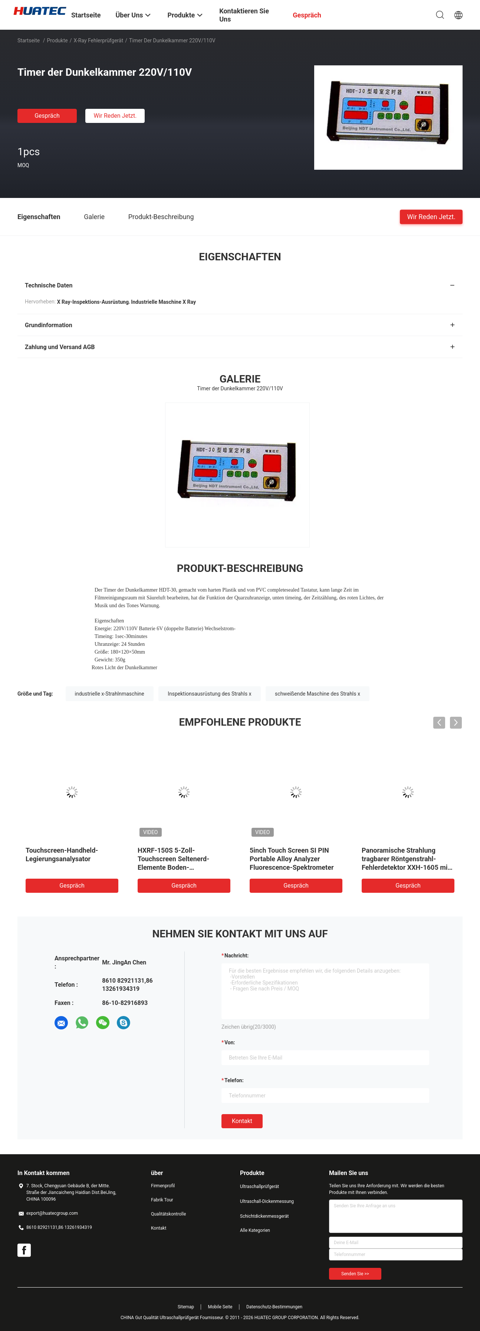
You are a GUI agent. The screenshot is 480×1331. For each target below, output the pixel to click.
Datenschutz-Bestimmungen (274, 1306)
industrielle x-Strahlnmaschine (109, 694)
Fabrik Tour (162, 1200)
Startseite (28, 40)
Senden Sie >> (355, 1273)
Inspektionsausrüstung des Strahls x (209, 694)
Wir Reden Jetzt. (115, 115)
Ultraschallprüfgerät (259, 1186)
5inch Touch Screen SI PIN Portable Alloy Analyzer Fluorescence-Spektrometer (292, 858)
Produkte (57, 40)
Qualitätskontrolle (168, 1214)
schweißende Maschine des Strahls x (317, 694)
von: (229, 1042)
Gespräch (47, 115)
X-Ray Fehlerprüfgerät (98, 40)
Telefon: (234, 1080)
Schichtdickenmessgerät (264, 1216)
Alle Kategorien (255, 1230)
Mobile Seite (220, 1306)
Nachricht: (236, 956)
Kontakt (242, 1121)
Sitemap (186, 1306)
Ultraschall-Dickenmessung (267, 1201)
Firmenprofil (163, 1185)
